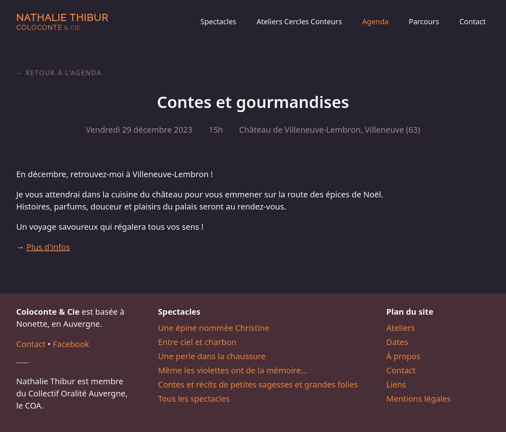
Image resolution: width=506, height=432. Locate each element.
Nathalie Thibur (62, 22)
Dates (397, 342)
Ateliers (400, 327)
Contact (472, 21)
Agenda (375, 21)
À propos (403, 356)
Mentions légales (418, 398)
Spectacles (218, 21)
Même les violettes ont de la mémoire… (232, 370)
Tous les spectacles (194, 398)
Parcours (424, 21)
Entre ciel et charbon (197, 342)
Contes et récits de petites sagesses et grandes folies (258, 384)
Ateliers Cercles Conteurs (299, 21)
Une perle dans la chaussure (211, 356)
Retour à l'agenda (64, 72)
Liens (396, 384)
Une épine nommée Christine (213, 327)
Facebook (71, 344)
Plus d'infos (48, 246)
